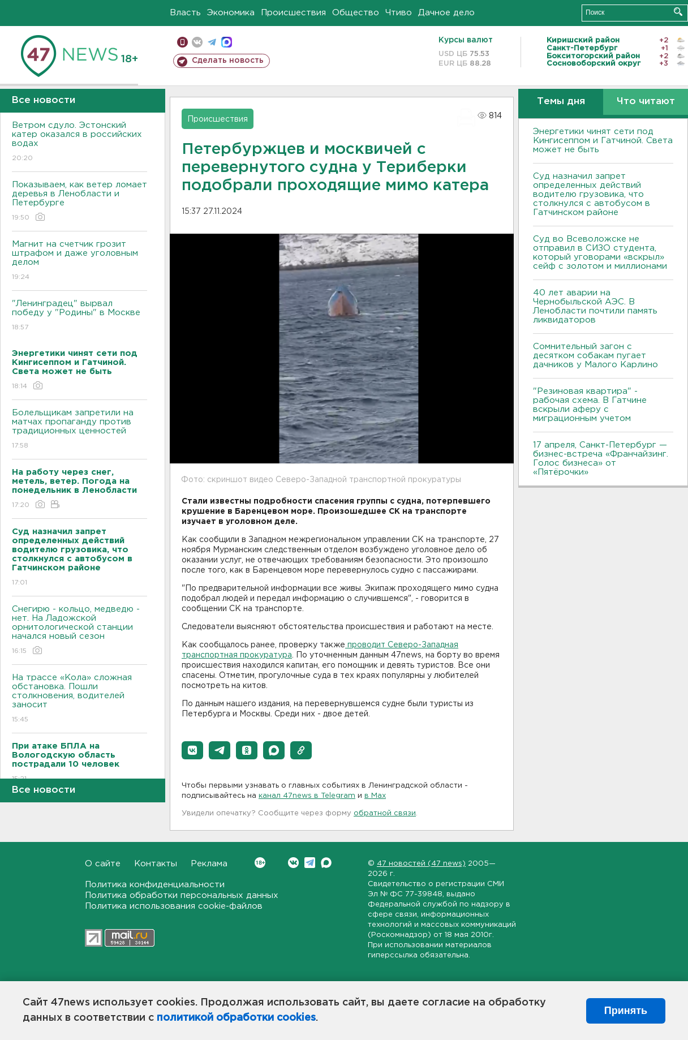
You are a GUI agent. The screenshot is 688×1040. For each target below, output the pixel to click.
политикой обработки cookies (236, 1017)
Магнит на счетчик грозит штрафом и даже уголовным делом (79, 261)
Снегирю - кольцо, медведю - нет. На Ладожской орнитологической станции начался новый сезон (79, 630)
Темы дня (561, 101)
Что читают (646, 101)
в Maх (375, 796)
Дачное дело (446, 12)
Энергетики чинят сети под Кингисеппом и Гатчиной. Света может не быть (603, 140)
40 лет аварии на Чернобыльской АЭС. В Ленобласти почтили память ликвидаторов (595, 306)
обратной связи (385, 813)
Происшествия (293, 12)
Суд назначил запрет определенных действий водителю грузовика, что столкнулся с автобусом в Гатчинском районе (591, 194)
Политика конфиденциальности (155, 884)
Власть (185, 12)
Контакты (155, 863)
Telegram (309, 862)
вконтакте (197, 42)
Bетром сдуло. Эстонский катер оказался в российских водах (79, 142)
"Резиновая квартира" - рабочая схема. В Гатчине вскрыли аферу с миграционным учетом (590, 405)
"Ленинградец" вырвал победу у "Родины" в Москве (79, 316)
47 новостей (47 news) (421, 864)
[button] (192, 750)
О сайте (103, 863)
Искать (678, 11)
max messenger (226, 42)
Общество (355, 12)
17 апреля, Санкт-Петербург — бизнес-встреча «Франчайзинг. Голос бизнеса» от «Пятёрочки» (600, 458)
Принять (625, 1010)
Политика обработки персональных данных (181, 895)
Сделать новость (228, 60)
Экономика (231, 12)
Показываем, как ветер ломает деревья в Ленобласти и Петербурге (79, 201)
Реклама (209, 863)
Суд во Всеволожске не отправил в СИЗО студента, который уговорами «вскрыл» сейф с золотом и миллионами (600, 252)
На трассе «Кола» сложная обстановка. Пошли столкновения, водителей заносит (79, 699)
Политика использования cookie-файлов (174, 906)
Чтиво (398, 12)
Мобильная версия (182, 42)
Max (326, 862)
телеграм (212, 42)
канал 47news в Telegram (307, 796)
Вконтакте (260, 862)
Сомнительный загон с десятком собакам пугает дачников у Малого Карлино (595, 355)
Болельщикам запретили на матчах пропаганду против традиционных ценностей (79, 429)
